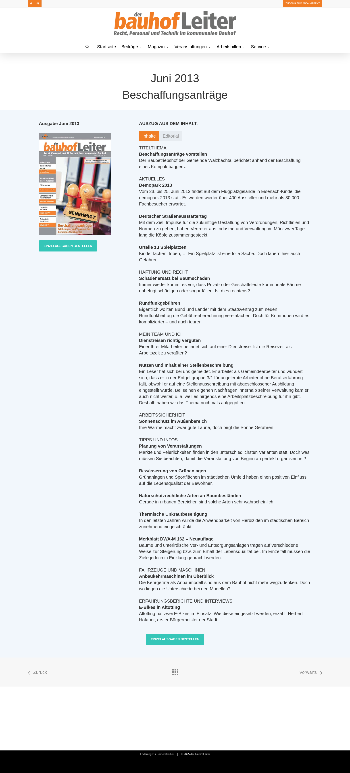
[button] (68, 245)
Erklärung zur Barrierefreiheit (157, 754)
